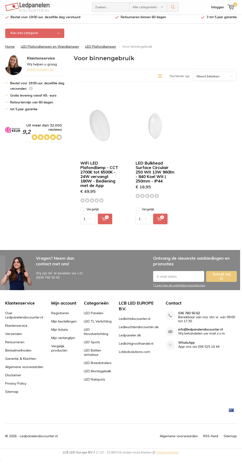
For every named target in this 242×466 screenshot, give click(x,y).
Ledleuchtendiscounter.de (139, 330)
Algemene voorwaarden (24, 370)
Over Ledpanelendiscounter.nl (24, 318)
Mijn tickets (59, 333)
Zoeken (173, 7)
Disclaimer (13, 379)
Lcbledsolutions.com (134, 355)
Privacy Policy (15, 387)
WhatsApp (186, 346)
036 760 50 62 (189, 317)
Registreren (60, 316)
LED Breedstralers (98, 366)
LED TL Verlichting (98, 325)
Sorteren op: (180, 79)
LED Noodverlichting (96, 335)
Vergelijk (89, 213)
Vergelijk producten (59, 351)
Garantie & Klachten (20, 362)
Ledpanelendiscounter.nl (39, 439)
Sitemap (11, 395)
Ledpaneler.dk (130, 339)
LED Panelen (93, 316)
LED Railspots (94, 383)
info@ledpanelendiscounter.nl (200, 333)
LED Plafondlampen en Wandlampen (50, 50)
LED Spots (92, 345)
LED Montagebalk (97, 375)
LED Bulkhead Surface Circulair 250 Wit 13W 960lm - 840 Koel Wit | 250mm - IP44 (155, 175)
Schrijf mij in (221, 279)
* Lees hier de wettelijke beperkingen (179, 289)
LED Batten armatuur (92, 356)
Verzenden (13, 337)
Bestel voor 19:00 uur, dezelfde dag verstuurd (45, 20)
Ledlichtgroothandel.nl (136, 347)
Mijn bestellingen (64, 325)
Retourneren (14, 345)
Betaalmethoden (18, 354)
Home (10, 50)
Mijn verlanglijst (63, 341)
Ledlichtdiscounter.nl (134, 322)
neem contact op (40, 73)
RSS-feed (210, 439)
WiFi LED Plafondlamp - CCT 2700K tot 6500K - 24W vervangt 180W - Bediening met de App (99, 177)
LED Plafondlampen (100, 50)
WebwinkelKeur (167, 456)
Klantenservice (16, 329)
